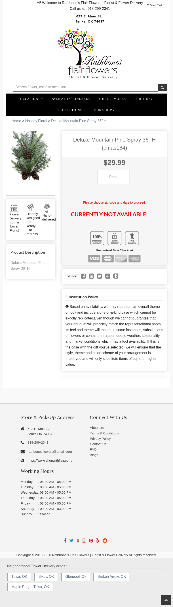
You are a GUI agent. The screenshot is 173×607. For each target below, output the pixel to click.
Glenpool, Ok (75, 576)
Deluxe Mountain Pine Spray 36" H (78, 121)
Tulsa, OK (19, 576)
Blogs (94, 455)
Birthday (144, 99)
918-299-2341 (37, 442)
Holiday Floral (36, 121)
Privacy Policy (100, 438)
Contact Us (98, 444)
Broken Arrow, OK (111, 576)
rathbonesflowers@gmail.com (49, 451)
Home (16, 121)
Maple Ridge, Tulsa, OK (30, 587)
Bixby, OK (46, 576)
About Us (97, 428)
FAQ (93, 449)
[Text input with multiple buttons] (85, 87)
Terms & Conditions (104, 433)
